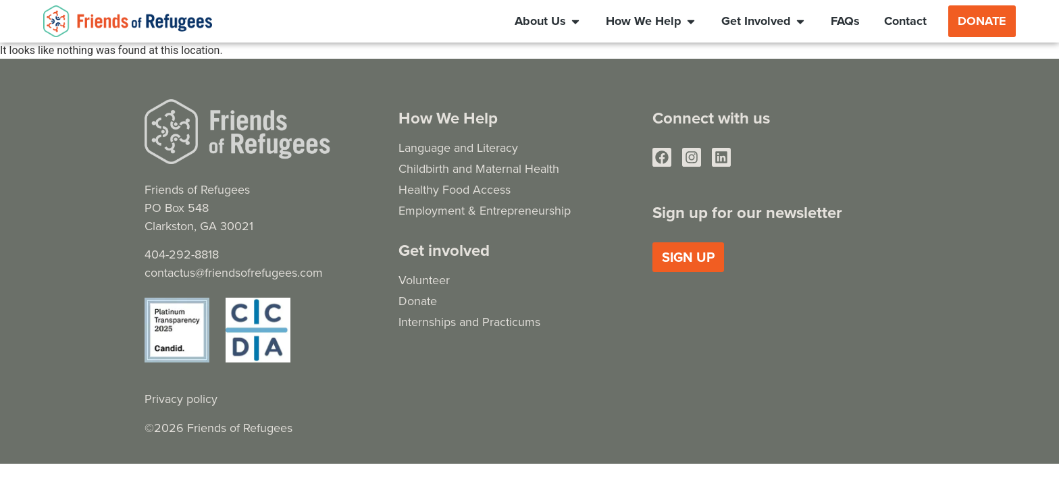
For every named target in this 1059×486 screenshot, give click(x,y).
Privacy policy (181, 398)
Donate (417, 300)
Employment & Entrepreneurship (484, 210)
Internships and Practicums (469, 321)
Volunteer (424, 279)
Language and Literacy (458, 147)
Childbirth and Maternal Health (478, 168)
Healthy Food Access (454, 189)
